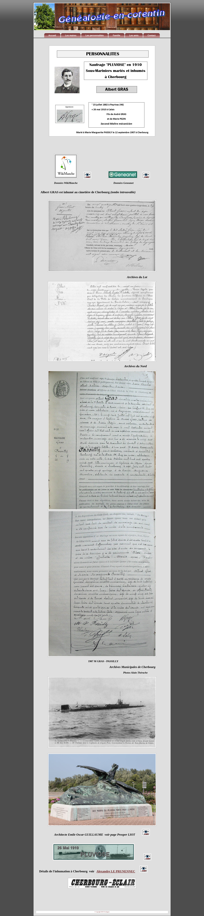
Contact (152, 35)
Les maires (70, 35)
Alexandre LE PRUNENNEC (115, 871)
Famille (116, 35)
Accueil (52, 35)
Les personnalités (94, 35)
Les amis (133, 35)
